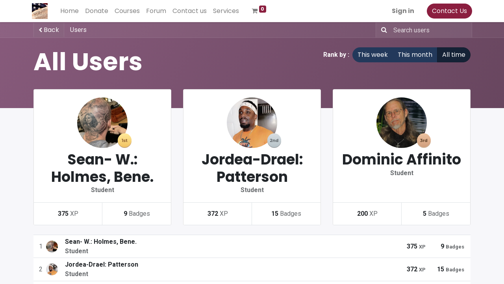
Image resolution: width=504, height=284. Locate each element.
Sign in (401, 10)
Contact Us (447, 10)
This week (373, 54)
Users (78, 30)
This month (415, 54)
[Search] (382, 29)
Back (49, 29)
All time (453, 54)
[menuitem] (71, 11)
